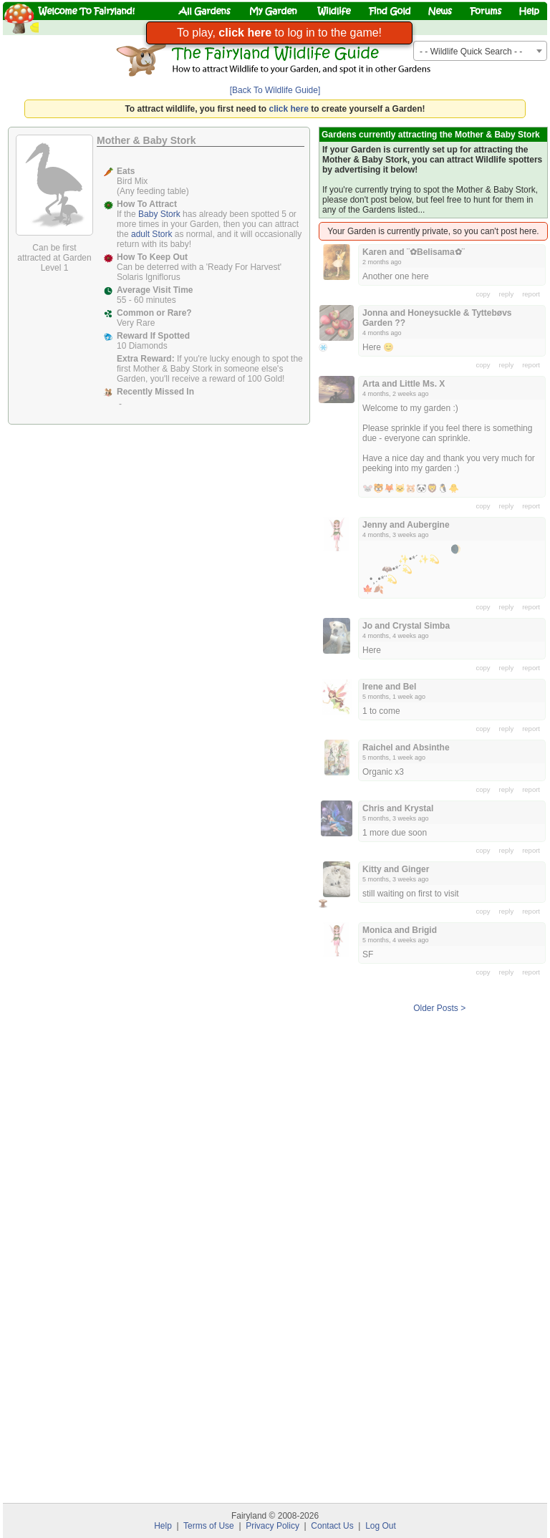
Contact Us (332, 1526)
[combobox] (480, 51)
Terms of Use (208, 1526)
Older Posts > (439, 1008)
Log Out (380, 1526)
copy (483, 294)
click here (289, 109)
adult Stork (151, 234)
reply (506, 294)
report (531, 294)
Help (163, 1526)
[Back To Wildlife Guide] (275, 90)
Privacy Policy (272, 1526)
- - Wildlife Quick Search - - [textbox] (471, 52)
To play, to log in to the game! (279, 32)
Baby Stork (159, 214)
